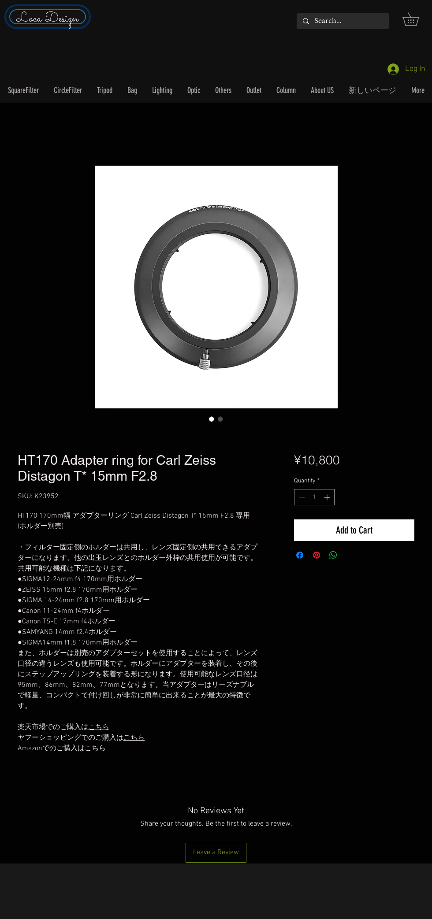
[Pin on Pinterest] (316, 555)
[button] (417, 19)
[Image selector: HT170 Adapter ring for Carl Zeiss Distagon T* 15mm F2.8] (211, 419)
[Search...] (342, 21)
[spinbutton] (314, 497)
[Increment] (327, 497)
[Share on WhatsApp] (333, 555)
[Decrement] (300, 497)
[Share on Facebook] (299, 555)
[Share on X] (350, 555)
